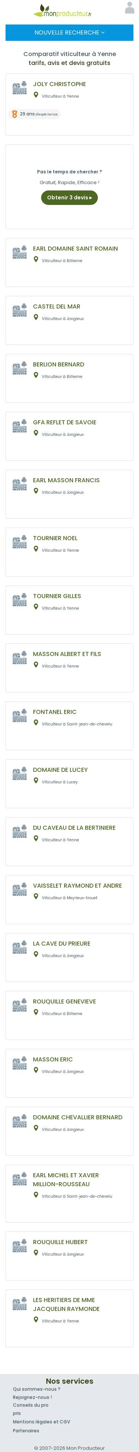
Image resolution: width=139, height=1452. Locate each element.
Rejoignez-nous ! (32, 1397)
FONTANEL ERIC (55, 712)
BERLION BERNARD (58, 364)
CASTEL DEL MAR (56, 306)
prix (17, 1413)
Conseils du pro (31, 1405)
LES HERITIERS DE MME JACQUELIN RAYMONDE (66, 1304)
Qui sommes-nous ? (36, 1389)
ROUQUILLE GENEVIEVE (64, 1001)
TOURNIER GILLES (57, 596)
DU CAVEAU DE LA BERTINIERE (74, 827)
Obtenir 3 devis (69, 197)
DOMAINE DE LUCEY (60, 770)
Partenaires (26, 1430)
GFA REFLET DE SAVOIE (64, 422)
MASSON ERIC (53, 1059)
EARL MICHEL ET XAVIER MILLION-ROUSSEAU (66, 1179)
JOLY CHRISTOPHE (59, 84)
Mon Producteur (70, 10)
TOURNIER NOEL (55, 538)
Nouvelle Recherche (69, 32)
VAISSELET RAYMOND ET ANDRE (77, 885)
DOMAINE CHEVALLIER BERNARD (77, 1117)
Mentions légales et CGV (41, 1422)
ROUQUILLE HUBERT (60, 1242)
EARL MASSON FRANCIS (66, 480)
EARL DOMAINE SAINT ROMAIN (75, 248)
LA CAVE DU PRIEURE (61, 943)
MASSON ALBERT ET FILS (67, 654)
